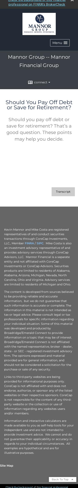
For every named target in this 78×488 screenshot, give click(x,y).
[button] (60, 40)
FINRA (29, 241)
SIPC (40, 241)
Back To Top (62, 477)
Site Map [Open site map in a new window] (6, 463)
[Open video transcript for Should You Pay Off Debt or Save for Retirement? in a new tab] (63, 189)
